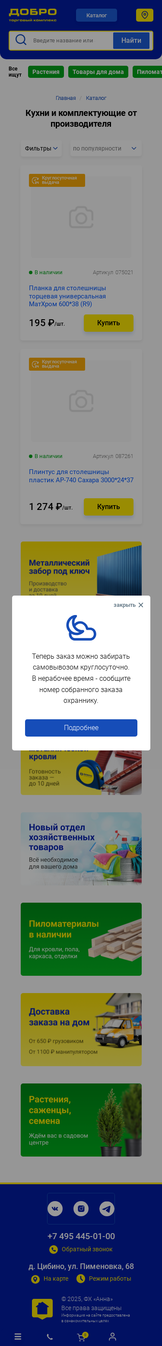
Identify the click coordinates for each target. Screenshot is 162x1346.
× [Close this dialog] (130, 605)
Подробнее (81, 728)
